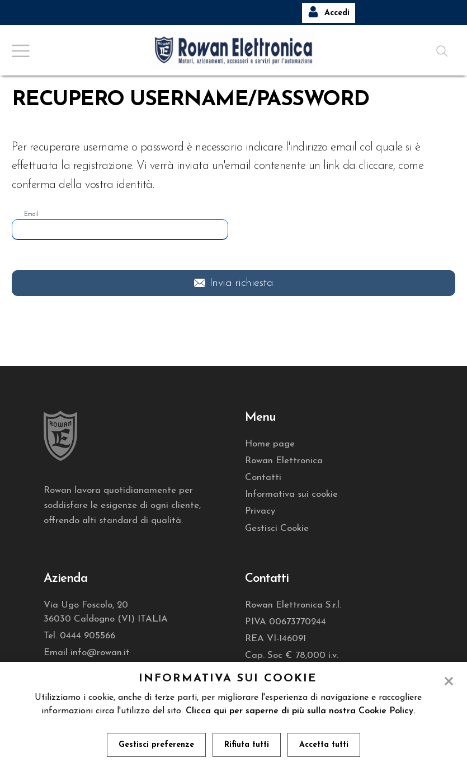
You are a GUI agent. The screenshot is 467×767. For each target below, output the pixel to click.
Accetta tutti (323, 745)
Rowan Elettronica (284, 460)
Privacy (260, 511)
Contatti (263, 477)
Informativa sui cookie (291, 494)
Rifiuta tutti (246, 745)
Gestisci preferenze (156, 745)
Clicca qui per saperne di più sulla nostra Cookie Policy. (300, 711)
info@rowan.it (100, 652)
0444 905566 (87, 636)
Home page (270, 444)
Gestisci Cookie (277, 528)
